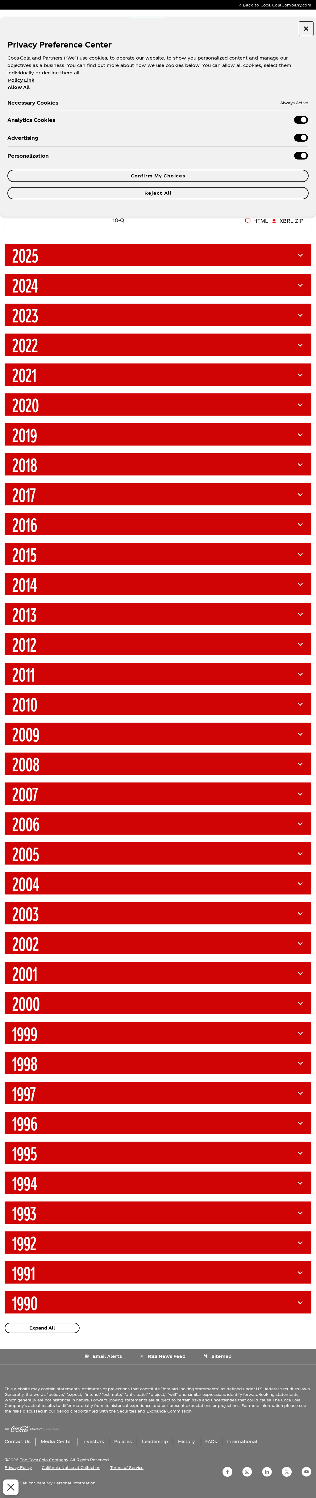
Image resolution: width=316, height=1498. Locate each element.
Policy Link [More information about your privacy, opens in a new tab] (21, 80)
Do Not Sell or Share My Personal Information (50, 1483)
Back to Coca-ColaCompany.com (274, 5)
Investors (93, 1441)
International (242, 1441)
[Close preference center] (306, 28)
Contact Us (18, 1441)
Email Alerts (103, 1356)
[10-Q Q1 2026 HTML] (190, 221)
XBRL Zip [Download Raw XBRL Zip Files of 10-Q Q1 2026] (287, 221)
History (186, 1441)
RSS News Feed (162, 1356)
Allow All (19, 87)
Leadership (155, 1441)
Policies (123, 1441)
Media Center (56, 1441)
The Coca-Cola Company (44, 1460)
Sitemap (217, 1356)
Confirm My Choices (158, 175)
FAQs (211, 1441)
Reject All (158, 193)
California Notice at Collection (71, 1467)
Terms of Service (126, 1467)
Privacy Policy (18, 1467)
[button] (158, 255)
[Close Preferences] (10, 1487)
